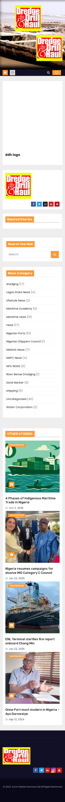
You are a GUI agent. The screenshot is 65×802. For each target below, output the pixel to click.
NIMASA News (15, 350)
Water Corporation (19, 407)
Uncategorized (16, 399)
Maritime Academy (19, 309)
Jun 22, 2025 (17, 578)
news (9, 325)
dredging (12, 284)
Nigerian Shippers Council (23, 341)
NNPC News (14, 358)
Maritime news (16, 317)
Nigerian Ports (15, 333)
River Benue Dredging (20, 374)
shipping (12, 391)
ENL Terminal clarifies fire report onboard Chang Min (30, 641)
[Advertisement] (32, 118)
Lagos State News (18, 292)
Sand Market (15, 383)
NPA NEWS (13, 366)
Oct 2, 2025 (16, 508)
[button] (48, 72)
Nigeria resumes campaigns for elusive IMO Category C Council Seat (29, 573)
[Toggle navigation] (12, 72)
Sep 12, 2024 (16, 719)
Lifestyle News (15, 300)
